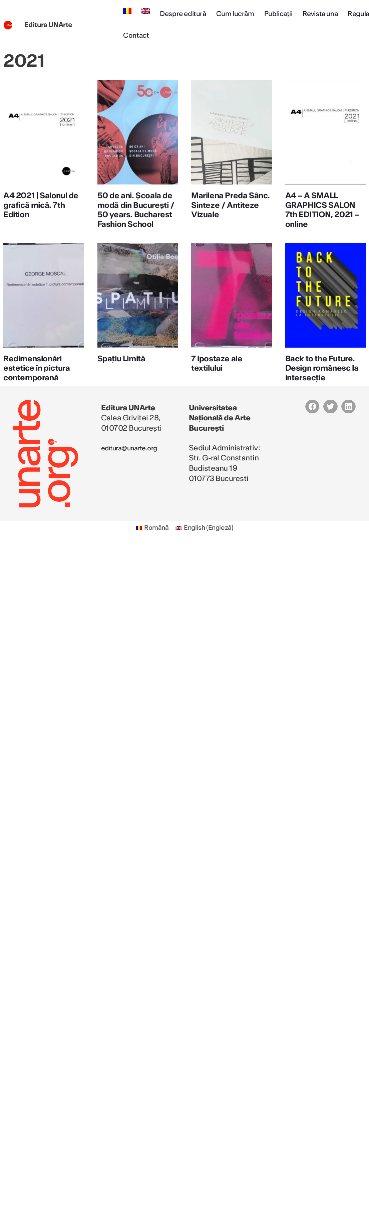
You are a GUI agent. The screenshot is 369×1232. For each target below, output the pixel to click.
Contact (136, 35)
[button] (312, 416)
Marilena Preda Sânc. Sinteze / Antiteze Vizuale (223, 205)
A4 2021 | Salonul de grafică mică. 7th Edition (42, 205)
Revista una (320, 14)
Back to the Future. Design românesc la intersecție (323, 377)
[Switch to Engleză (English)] (205, 538)
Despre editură (183, 14)
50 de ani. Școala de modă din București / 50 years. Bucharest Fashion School (136, 215)
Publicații (278, 14)
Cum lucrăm (235, 14)
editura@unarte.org (134, 457)
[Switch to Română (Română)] (150, 538)
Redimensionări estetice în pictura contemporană (38, 377)
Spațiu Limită (123, 368)
